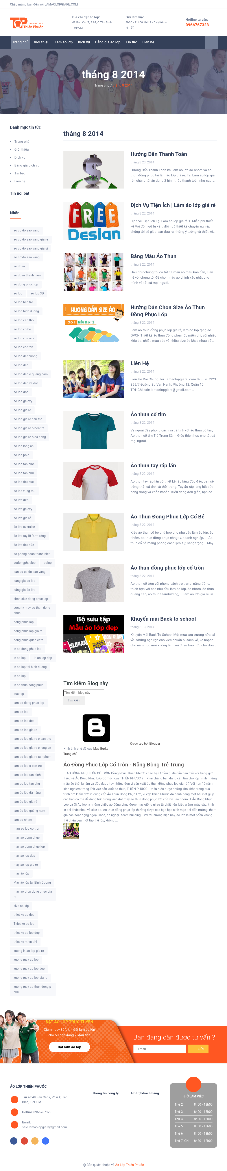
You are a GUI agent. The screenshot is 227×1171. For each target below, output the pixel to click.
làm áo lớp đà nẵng (27, 792)
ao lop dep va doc (26, 383)
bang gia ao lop (24, 581)
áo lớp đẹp (21, 500)
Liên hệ (148, 42)
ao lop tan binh (24, 464)
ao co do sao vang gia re (31, 239)
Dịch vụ (84, 42)
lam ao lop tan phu (27, 783)
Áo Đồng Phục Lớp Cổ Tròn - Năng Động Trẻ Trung (123, 765)
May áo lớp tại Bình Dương (32, 882)
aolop (48, 562)
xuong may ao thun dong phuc (32, 989)
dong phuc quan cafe (28, 640)
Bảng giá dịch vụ (27, 165)
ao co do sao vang (27, 230)
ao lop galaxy (23, 401)
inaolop (19, 694)
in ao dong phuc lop (28, 649)
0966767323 (197, 24)
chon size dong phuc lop (31, 599)
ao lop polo (22, 455)
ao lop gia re (22, 410)
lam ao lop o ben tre (28, 766)
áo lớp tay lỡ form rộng (30, 536)
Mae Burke (101, 748)
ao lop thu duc (24, 482)
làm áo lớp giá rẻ (25, 801)
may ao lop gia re (26, 864)
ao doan (19, 266)
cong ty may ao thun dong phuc (32, 610)
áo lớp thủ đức (24, 545)
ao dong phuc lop (26, 284)
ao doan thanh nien (27, 275)
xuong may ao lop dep (29, 968)
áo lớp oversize (24, 527)
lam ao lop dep (24, 721)
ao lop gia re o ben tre (29, 428)
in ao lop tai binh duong (30, 667)
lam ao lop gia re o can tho (32, 738)
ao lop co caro (24, 338)
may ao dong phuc (27, 837)
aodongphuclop (25, 562)
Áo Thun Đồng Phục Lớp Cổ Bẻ (168, 517)
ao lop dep (21, 365)
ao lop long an (24, 446)
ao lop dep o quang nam (31, 374)
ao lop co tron (23, 347)
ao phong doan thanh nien (32, 554)
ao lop (18, 293)
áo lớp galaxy (23, 509)
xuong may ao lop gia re (31, 977)
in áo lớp (20, 676)
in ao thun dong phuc (28, 685)
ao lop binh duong (26, 311)
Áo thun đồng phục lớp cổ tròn (167, 568)
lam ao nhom (23, 819)
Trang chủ (20, 42)
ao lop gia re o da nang (30, 437)
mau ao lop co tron (27, 828)
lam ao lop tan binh (27, 775)
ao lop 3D (37, 293)
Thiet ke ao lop (24, 923)
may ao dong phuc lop (29, 846)
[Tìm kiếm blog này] (83, 693)
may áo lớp (21, 873)
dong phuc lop (24, 622)
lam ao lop (21, 712)
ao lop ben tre (23, 302)
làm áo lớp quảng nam (29, 810)
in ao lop (20, 658)
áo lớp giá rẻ (22, 518)
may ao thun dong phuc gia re (33, 894)
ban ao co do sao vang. (30, 571)
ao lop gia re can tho (28, 419)
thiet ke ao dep (24, 914)
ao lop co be (22, 329)
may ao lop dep (24, 855)
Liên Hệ (140, 363)
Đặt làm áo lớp (69, 1047)
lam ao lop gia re (25, 730)
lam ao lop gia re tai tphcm (33, 756)
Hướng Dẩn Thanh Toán (159, 154)
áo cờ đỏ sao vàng (27, 257)
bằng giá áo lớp (24, 590)
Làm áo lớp (64, 42)
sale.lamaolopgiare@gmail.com (44, 1124)
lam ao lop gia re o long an (32, 747)
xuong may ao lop (26, 959)
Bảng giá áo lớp (107, 42)
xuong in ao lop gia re (29, 951)
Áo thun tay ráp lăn (153, 465)
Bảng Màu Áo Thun (153, 256)
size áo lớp (21, 906)
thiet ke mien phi (25, 941)
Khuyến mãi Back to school (163, 619)
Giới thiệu (41, 42)
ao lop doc (21, 392)
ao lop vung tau (24, 491)
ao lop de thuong (25, 356)
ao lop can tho (24, 320)
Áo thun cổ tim (148, 414)
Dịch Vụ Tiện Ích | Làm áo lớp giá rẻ (173, 205)
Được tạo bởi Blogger (111, 743)
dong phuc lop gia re (28, 631)
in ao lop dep (43, 658)
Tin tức (131, 42)
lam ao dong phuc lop (29, 703)
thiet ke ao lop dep (27, 932)
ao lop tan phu (24, 473)
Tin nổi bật (20, 193)
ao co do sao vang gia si (31, 248)
